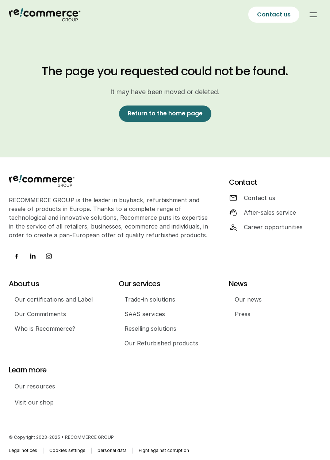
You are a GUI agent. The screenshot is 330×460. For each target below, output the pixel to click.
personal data (112, 450)
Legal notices (23, 450)
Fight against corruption (164, 450)
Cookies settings (67, 450)
